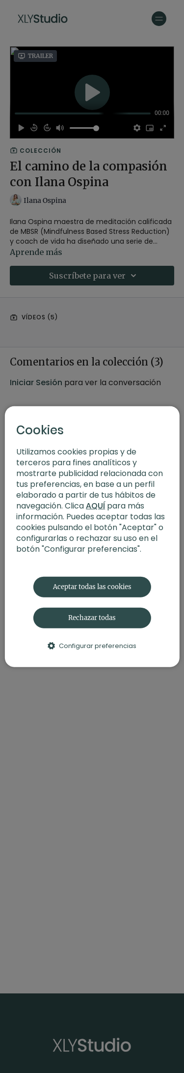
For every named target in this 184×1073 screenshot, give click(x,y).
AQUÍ (95, 505)
